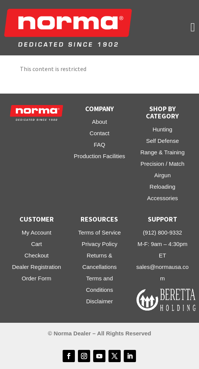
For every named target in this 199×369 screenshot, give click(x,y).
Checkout (36, 255)
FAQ (99, 144)
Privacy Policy (99, 244)
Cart (36, 244)
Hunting (162, 129)
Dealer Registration (36, 267)
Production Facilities (99, 156)
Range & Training (162, 152)
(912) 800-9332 (162, 232)
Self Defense (162, 141)
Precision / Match (162, 163)
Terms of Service (99, 232)
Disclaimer (99, 301)
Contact (100, 133)
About (99, 121)
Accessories (162, 198)
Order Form (37, 278)
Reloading (163, 186)
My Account (37, 232)
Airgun (162, 175)
